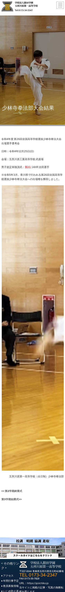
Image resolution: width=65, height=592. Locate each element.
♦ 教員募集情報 (10, 586)
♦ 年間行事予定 (10, 580)
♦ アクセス (7, 575)
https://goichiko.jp (38, 583)
